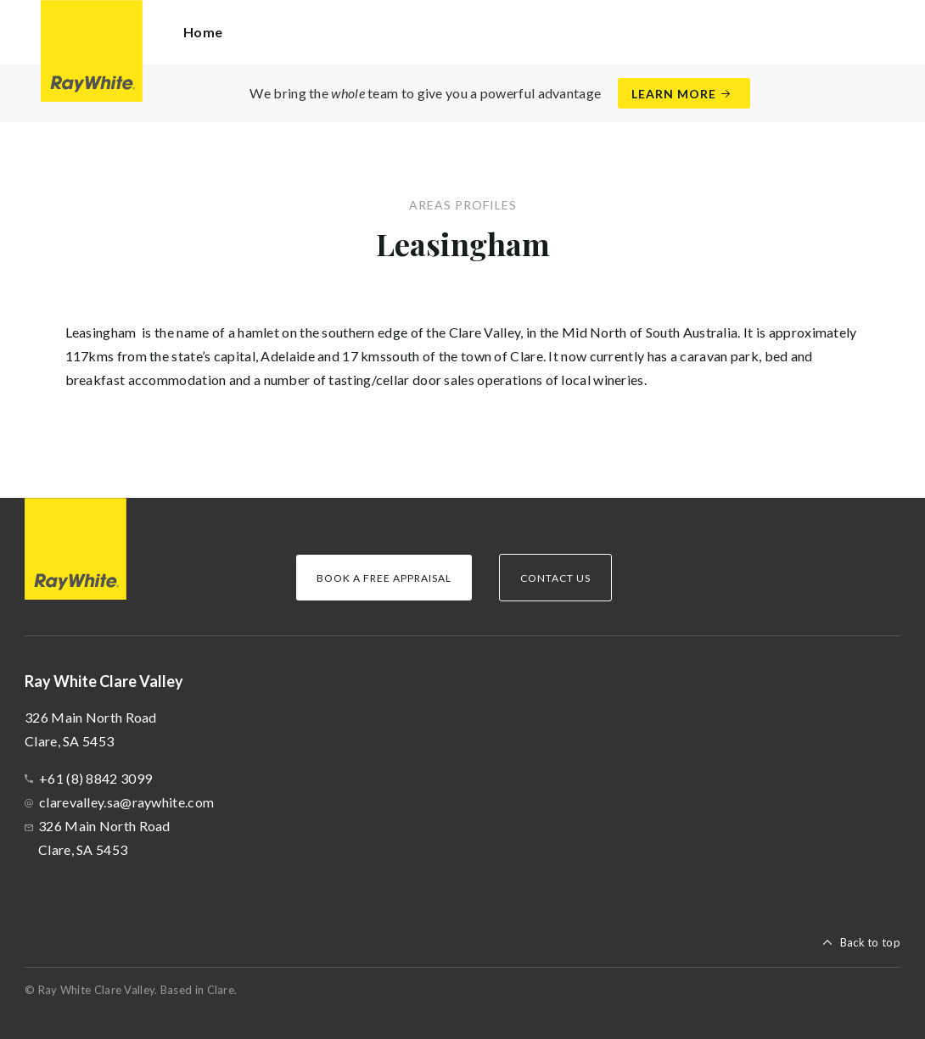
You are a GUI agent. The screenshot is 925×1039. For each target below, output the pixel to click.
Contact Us (555, 578)
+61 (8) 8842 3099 (95, 778)
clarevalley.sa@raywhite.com (126, 802)
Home (202, 32)
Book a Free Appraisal (384, 578)
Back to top (870, 942)
